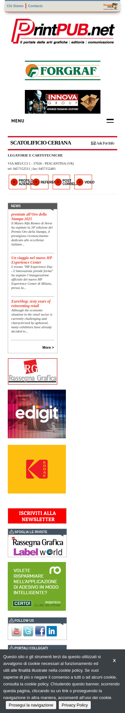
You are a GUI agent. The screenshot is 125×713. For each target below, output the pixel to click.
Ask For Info (105, 143)
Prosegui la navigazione (31, 705)
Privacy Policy (75, 705)
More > (48, 347)
